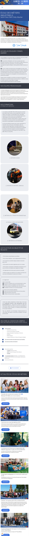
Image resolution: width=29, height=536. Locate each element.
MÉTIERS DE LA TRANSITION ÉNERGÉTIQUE (14, 207)
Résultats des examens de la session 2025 (11, 394)
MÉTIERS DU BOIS (14, 149)
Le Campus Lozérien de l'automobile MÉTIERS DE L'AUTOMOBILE (14, 231)
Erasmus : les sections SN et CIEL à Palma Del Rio (13, 500)
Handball (8, 353)
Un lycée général (8, 328)
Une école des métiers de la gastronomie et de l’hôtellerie (15, 339)
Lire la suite (5, 403)
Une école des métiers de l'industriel (11, 341)
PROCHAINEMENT (14, 368)
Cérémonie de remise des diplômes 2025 (10, 422)
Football (8, 350)
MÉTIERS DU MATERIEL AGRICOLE (15, 177)
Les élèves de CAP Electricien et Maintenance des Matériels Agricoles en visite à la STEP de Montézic (13, 449)
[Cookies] (2, 533)
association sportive (9, 355)
